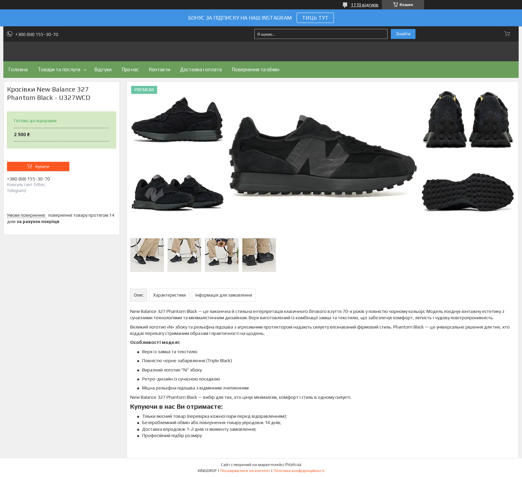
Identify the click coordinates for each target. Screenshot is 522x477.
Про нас (130, 69)
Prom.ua (293, 464)
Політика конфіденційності (299, 470)
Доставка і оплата (201, 69)
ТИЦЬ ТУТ (315, 18)
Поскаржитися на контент (245, 470)
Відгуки (103, 69)
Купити (42, 166)
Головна (18, 69)
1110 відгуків (365, 4)
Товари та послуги (59, 69)
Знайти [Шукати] (403, 33)
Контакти (159, 69)
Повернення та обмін (255, 69)
